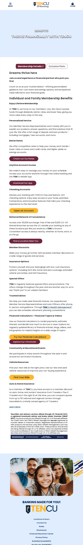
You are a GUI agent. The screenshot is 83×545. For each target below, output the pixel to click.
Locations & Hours (41, 519)
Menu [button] (10, 5)
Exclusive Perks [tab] (57, 66)
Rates (41, 526)
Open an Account (24, 210)
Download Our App (22, 183)
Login (72, 5)
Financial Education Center (41, 534)
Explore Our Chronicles (24, 341)
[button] (72, 5)
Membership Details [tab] (30, 66)
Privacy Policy (42, 537)
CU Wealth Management (57, 307)
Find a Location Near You (25, 241)
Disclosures (41, 530)
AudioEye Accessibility (41, 541)
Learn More (14, 406)
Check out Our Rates (23, 158)
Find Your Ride (21, 377)
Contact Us (41, 523)
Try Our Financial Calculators (30, 336)
